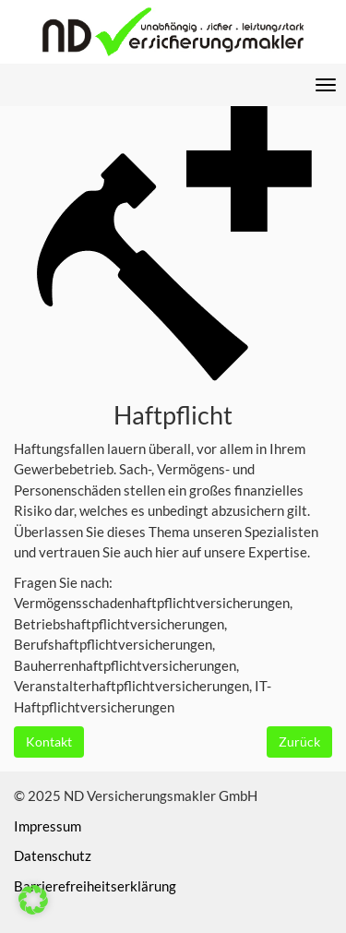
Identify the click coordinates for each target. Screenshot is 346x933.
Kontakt (49, 741)
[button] (33, 900)
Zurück (299, 741)
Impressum (47, 826)
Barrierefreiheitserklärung (95, 886)
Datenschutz (52, 855)
